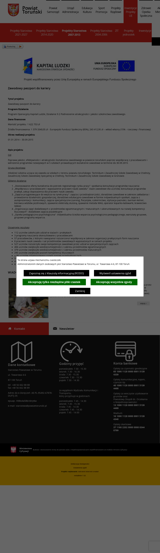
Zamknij (80, 291)
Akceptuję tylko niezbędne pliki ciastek (54, 282)
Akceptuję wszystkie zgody (114, 282)
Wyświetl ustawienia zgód (115, 273)
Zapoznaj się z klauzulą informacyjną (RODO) (56, 273)
